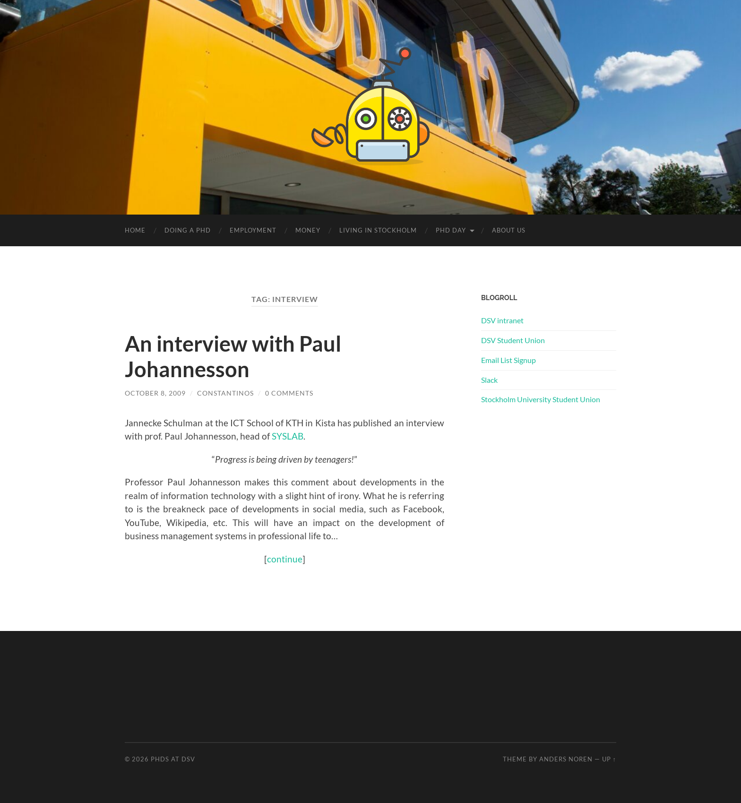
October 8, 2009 (155, 393)
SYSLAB (287, 436)
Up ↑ (609, 759)
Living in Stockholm (378, 230)
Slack (489, 379)
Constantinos (225, 393)
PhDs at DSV (173, 759)
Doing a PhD (187, 230)
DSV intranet (502, 320)
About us (509, 230)
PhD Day (451, 230)
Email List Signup (508, 359)
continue (284, 558)
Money (307, 230)
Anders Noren (566, 759)
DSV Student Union (513, 340)
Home (135, 230)
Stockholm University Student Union (540, 399)
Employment (253, 230)
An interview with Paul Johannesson (233, 356)
